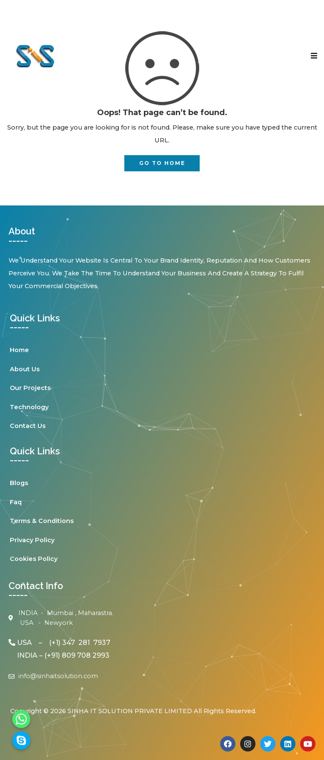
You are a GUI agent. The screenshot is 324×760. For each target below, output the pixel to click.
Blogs (19, 483)
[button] (243, 55)
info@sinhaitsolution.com (58, 676)
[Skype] (21, 740)
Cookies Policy (33, 559)
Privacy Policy (32, 540)
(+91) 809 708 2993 (76, 655)
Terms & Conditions (42, 521)
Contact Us (28, 426)
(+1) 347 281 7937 (79, 643)
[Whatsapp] (21, 719)
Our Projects (30, 388)
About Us (25, 369)
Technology (29, 407)
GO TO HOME (162, 163)
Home (19, 350)
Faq (16, 502)
